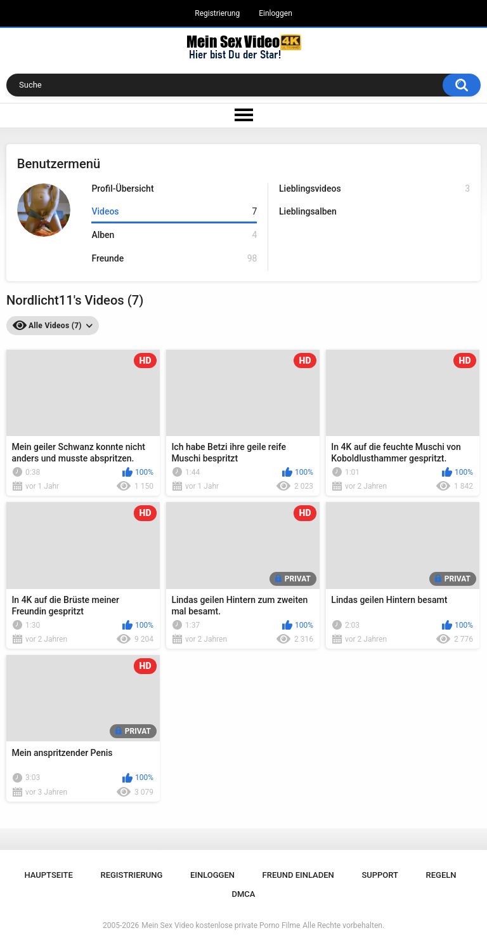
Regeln (441, 875)
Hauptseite (48, 875)
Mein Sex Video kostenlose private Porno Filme (220, 925)
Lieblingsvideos (374, 188)
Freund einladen (298, 875)
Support (379, 875)
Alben (174, 235)
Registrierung (217, 13)
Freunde (174, 258)
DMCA (244, 894)
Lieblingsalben (308, 211)
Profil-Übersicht (122, 188)
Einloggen (275, 13)
